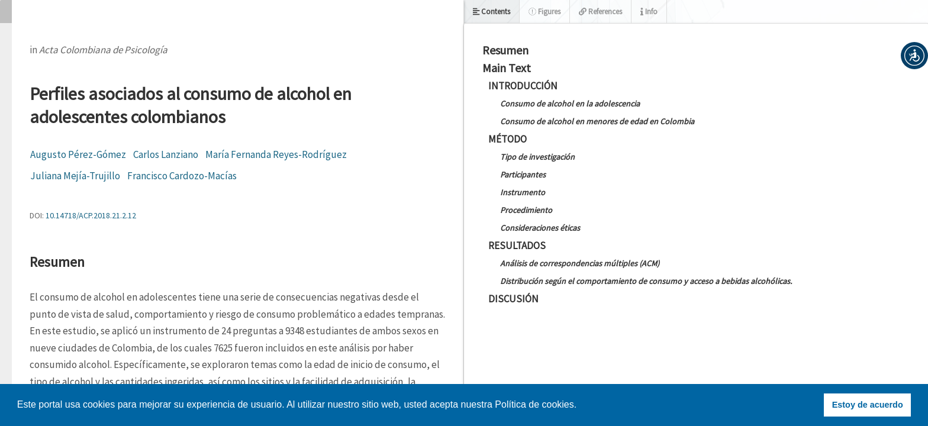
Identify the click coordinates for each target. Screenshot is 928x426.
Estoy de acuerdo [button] (867, 404)
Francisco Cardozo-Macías (182, 175)
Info (649, 12)
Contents (491, 12)
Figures (544, 12)
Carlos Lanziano (165, 154)
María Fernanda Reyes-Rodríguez (276, 154)
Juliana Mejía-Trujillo (75, 175)
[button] (914, 55)
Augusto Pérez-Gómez (78, 154)
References (600, 12)
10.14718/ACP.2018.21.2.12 (91, 215)
